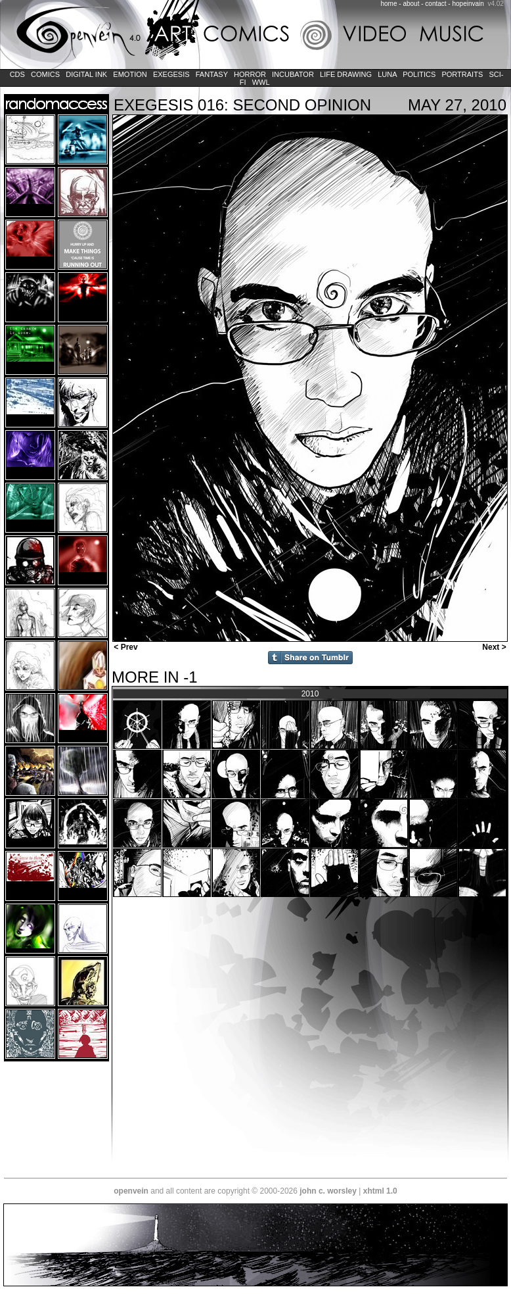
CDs (17, 74)
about (411, 3)
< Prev (125, 647)
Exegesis (171, 74)
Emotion (129, 74)
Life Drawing (346, 74)
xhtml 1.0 (380, 1191)
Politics (419, 74)
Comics (45, 74)
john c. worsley (328, 1191)
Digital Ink (86, 74)
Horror (250, 74)
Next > (495, 647)
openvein (131, 1191)
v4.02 (495, 3)
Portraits (462, 74)
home (389, 3)
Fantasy (212, 74)
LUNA (387, 74)
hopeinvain (467, 3)
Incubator (293, 74)
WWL (261, 82)
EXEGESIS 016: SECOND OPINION (242, 105)
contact (435, 3)
